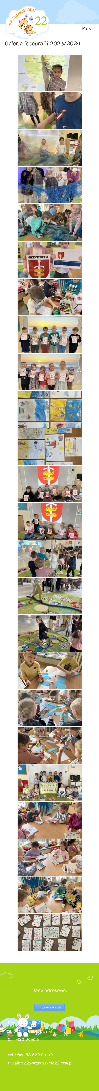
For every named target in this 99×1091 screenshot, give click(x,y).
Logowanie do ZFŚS (51, 1007)
